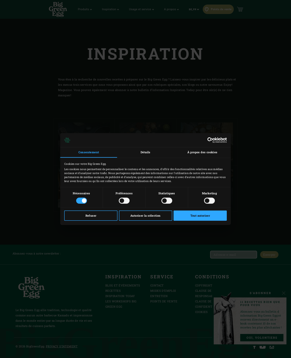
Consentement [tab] (88, 152)
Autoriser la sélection (145, 216)
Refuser (90, 216)
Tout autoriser (200, 216)
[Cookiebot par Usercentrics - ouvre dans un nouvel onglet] (210, 140)
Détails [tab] (145, 152)
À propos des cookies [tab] (202, 152)
